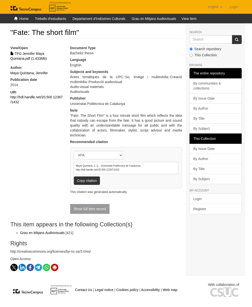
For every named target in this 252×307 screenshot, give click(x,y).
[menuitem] (234, 7)
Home (24, 19)
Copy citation (87, 181)
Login (197, 199)
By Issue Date (204, 98)
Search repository (205, 49)
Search (195, 32)
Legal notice (104, 290)
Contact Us (83, 290)
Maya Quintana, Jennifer (29, 73)
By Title (199, 118)
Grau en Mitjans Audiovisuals (154, 19)
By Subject (201, 129)
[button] (215, 7)
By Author (200, 108)
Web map (170, 290)
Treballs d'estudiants (50, 19)
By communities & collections (207, 85)
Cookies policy (127, 290)
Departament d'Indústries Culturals (98, 19)
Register (199, 209)
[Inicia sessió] (234, 7)
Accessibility (150, 290)
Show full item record (90, 209)
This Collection (203, 55)
